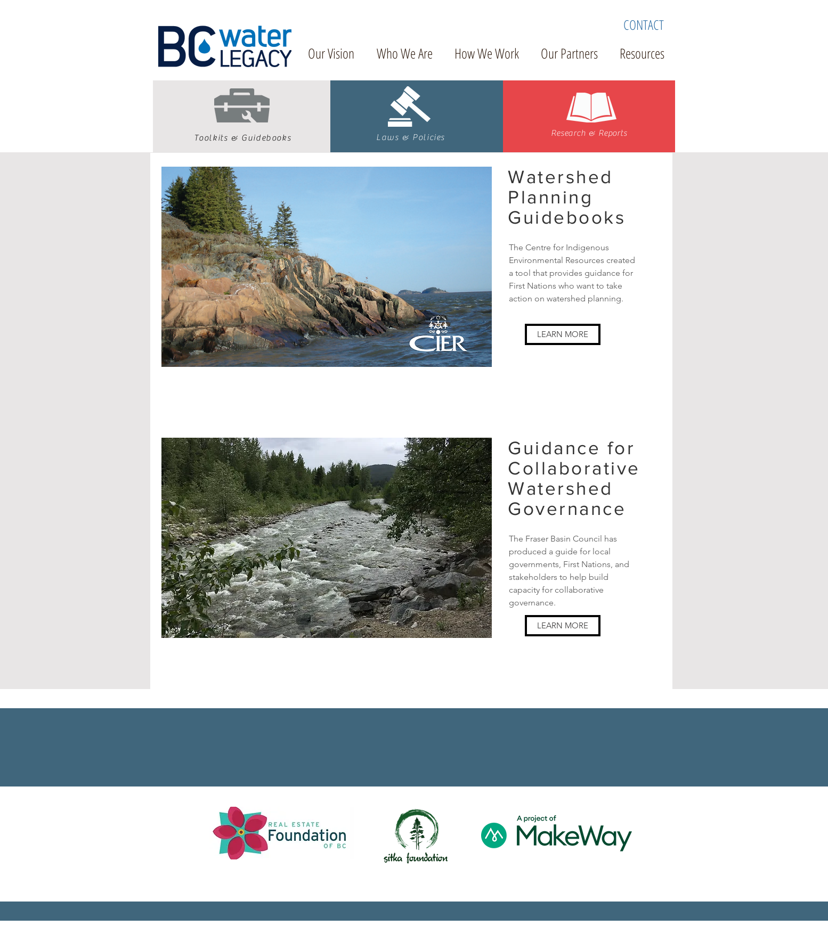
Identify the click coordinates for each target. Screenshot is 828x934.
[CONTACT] (643, 24)
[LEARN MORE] (562, 334)
